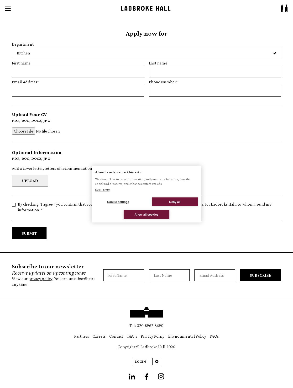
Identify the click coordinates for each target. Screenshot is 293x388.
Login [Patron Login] (140, 361)
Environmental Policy (187, 336)
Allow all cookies (146, 214)
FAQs (214, 336)
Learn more (102, 189)
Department (146, 50)
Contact (116, 336)
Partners (81, 336)
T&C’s (132, 336)
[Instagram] (161, 376)
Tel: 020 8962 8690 (146, 325)
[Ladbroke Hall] (146, 8)
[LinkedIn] (132, 376)
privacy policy (40, 278)
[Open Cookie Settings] (156, 361)
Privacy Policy (152, 336)
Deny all (175, 201)
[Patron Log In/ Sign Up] (284, 8)
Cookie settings (118, 201)
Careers (99, 336)
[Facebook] (146, 376)
